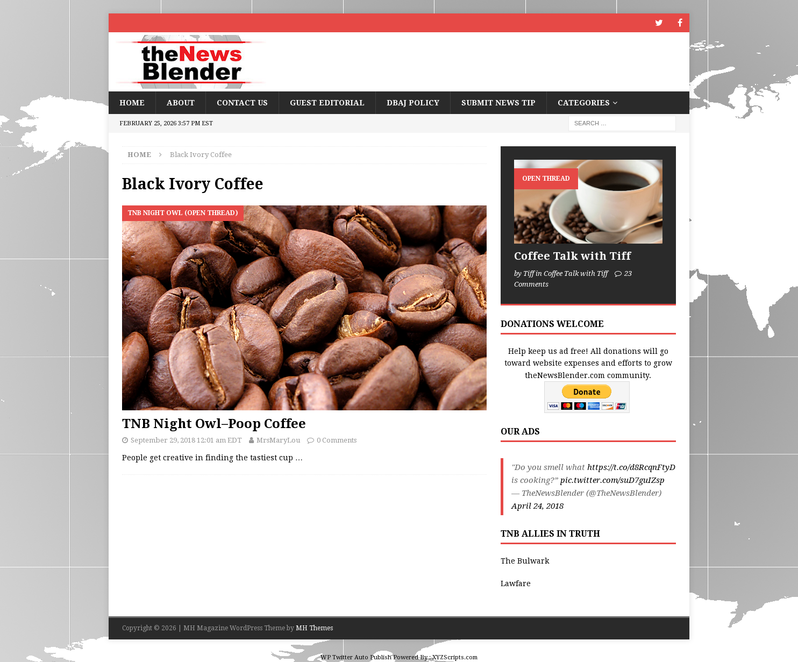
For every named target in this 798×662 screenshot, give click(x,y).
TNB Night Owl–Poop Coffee (214, 423)
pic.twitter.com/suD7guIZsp (612, 480)
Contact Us (242, 102)
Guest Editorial (327, 102)
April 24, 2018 (537, 506)
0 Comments (337, 440)
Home (132, 102)
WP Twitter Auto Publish (355, 657)
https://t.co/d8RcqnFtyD (631, 467)
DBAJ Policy (413, 102)
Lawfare (516, 583)
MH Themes (314, 628)
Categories (584, 102)
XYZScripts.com (455, 657)
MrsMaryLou (278, 440)
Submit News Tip (498, 102)
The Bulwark (525, 561)
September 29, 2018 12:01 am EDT (186, 440)
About (181, 102)
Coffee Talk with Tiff (572, 256)
